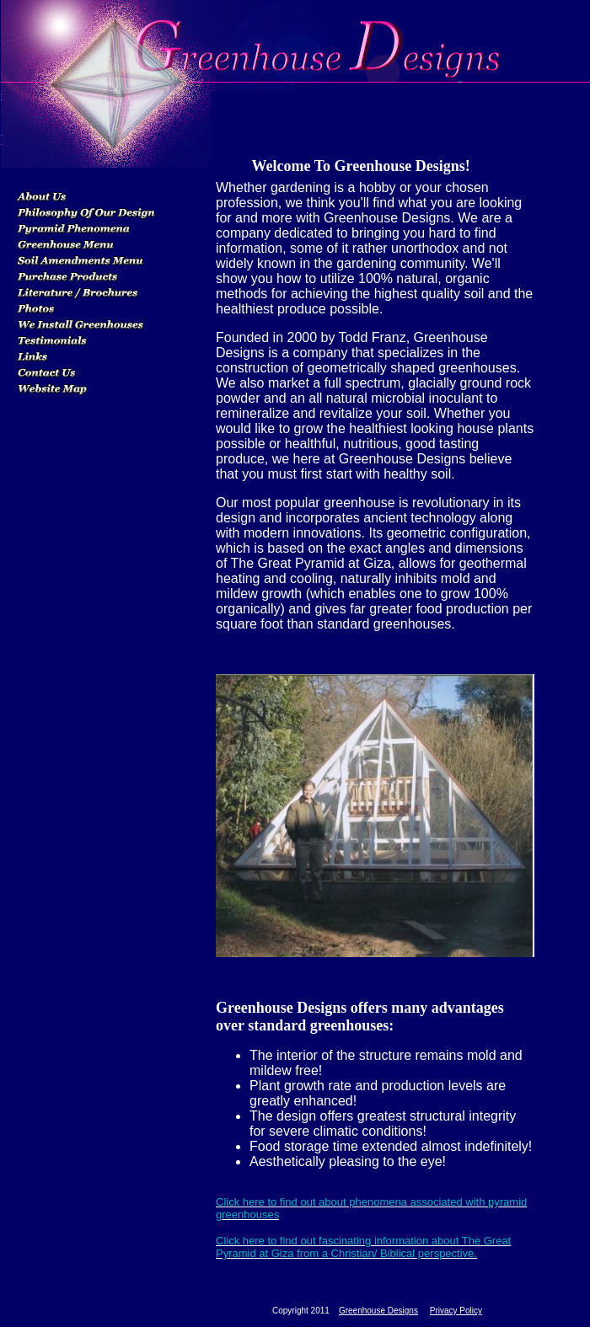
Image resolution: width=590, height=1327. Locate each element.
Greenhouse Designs (378, 1310)
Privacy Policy (456, 1310)
